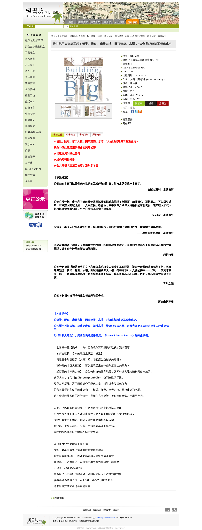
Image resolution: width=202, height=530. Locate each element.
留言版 (107, 21)
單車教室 (30, 83)
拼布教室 (30, 59)
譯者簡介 (97, 134)
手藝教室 (30, 52)
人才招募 (120, 21)
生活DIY (29, 101)
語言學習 (30, 138)
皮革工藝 (30, 71)
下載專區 (133, 21)
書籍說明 (57, 134)
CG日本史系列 (33, 169)
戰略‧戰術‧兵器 (33, 132)
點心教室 (30, 107)
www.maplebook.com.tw (105, 517)
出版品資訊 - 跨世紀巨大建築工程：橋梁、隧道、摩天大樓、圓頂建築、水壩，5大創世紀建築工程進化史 (107, 36)
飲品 (27, 150)
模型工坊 (30, 95)
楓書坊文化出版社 (43, 13)
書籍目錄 (83, 134)
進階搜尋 (73, 26)
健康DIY (29, 120)
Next (109, 110)
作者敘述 (70, 134)
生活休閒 (30, 77)
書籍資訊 (87, 509)
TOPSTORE (120, 528)
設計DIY (29, 144)
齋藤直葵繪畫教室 (35, 46)
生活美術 (30, 89)
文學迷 (28, 162)
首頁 (70, 21)
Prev (174, 510)
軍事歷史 (30, 126)
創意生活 (30, 175)
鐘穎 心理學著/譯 (34, 40)
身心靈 (28, 181)
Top (167, 510)
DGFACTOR (91, 528)
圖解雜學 (30, 156)
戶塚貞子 (30, 65)
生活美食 (30, 113)
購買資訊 (83, 21)
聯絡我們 (95, 21)
